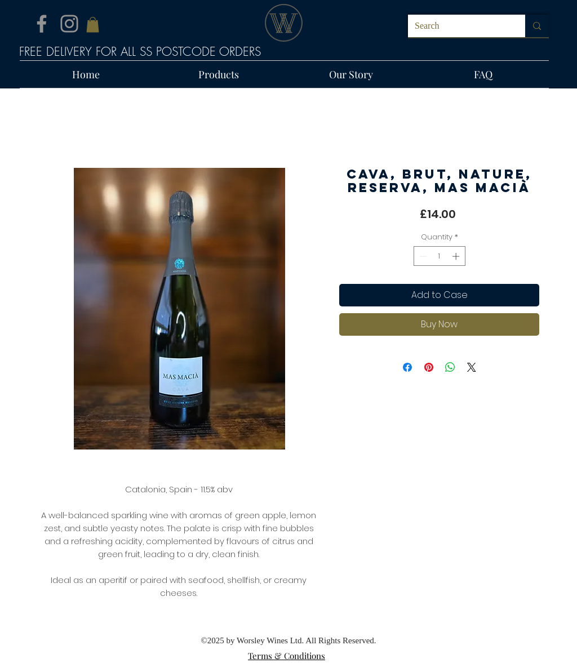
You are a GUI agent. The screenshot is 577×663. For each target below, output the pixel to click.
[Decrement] (422, 256)
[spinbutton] (439, 256)
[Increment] (457, 256)
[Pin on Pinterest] (429, 367)
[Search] (458, 26)
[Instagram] (69, 23)
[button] (92, 24)
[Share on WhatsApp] (450, 367)
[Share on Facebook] (407, 367)
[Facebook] (42, 23)
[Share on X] (471, 367)
